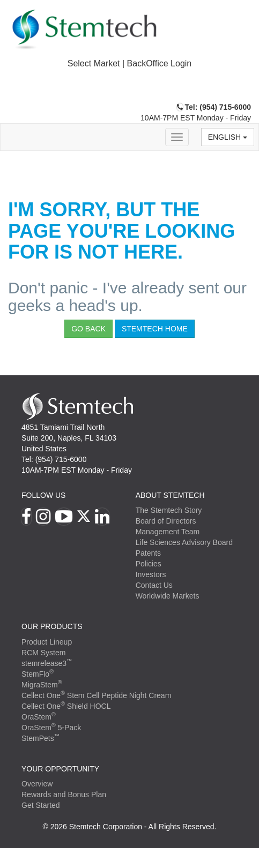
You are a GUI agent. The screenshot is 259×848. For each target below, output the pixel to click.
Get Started (40, 805)
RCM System (43, 652)
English (227, 137)
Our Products (52, 626)
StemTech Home (155, 328)
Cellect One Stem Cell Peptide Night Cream (96, 695)
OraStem (38, 717)
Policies (148, 563)
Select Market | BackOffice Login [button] (130, 63)
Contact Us (154, 585)
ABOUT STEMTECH (170, 495)
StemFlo (37, 674)
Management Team (168, 531)
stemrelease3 (46, 663)
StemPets (40, 738)
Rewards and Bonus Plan (63, 794)
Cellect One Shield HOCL (66, 706)
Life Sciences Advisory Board (184, 542)
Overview (37, 783)
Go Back (88, 328)
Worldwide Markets (167, 596)
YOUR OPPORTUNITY (60, 768)
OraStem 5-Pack (51, 727)
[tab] (129, 64)
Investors (151, 574)
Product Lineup (46, 642)
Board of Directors (166, 521)
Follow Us (43, 495)
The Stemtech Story (169, 510)
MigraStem (41, 684)
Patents (148, 553)
